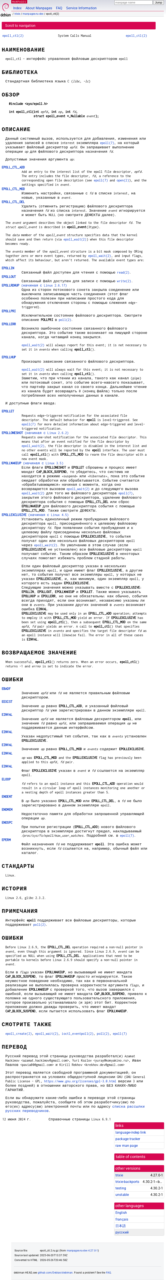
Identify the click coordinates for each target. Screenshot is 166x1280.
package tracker (127, 1139)
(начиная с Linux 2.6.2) (35, 433)
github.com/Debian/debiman (55, 1272)
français (121, 1219)
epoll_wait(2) (75, 239)
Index (17, 8)
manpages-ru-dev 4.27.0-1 (82, 1250)
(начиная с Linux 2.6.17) (34, 285)
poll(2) (65, 320)
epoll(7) (107, 143)
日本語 (120, 1226)
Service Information (81, 8)
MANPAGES (19, 1)
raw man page (126, 1146)
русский (122, 1232)
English (121, 1213)
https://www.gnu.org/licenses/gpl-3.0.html (80, 1081)
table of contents (130, 1157)
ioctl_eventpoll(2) (77, 1033)
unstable (122, 1195)
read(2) (123, 272)
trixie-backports (127, 1182)
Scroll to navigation (20, 26)
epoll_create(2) (18, 1033)
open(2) (123, 180)
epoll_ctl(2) (13, 35)
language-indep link (130, 1132)
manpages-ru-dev (33, 13)
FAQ (59, 8)
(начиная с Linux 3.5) (32, 463)
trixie (17, 13)
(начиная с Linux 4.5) (35, 515)
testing (120, 1188)
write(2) (124, 281)
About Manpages (39, 8)
